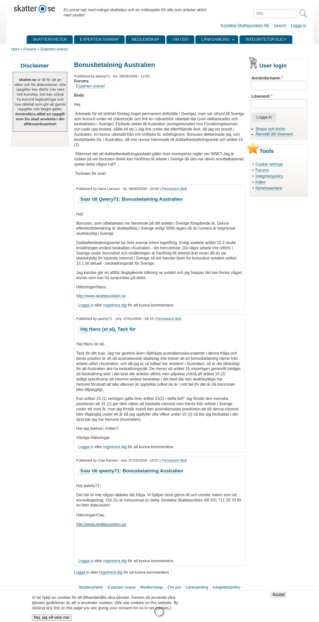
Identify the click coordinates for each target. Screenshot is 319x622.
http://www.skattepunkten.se (101, 296)
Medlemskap (151, 587)
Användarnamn (265, 78)
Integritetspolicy (269, 176)
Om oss (174, 587)
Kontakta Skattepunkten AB (245, 25)
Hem (15, 49)
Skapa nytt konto (270, 129)
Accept (278, 597)
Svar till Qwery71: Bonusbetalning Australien (131, 199)
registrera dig (115, 305)
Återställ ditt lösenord (274, 134)
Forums (29, 49)
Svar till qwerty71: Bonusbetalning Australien (131, 470)
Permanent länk (174, 189)
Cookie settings (269, 164)
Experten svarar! (54, 49)
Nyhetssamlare (268, 188)
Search (280, 25)
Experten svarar (122, 587)
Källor (260, 182)
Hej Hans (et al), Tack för (108, 329)
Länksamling (197, 587)
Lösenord (260, 96)
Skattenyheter (91, 587)
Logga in (298, 25)
